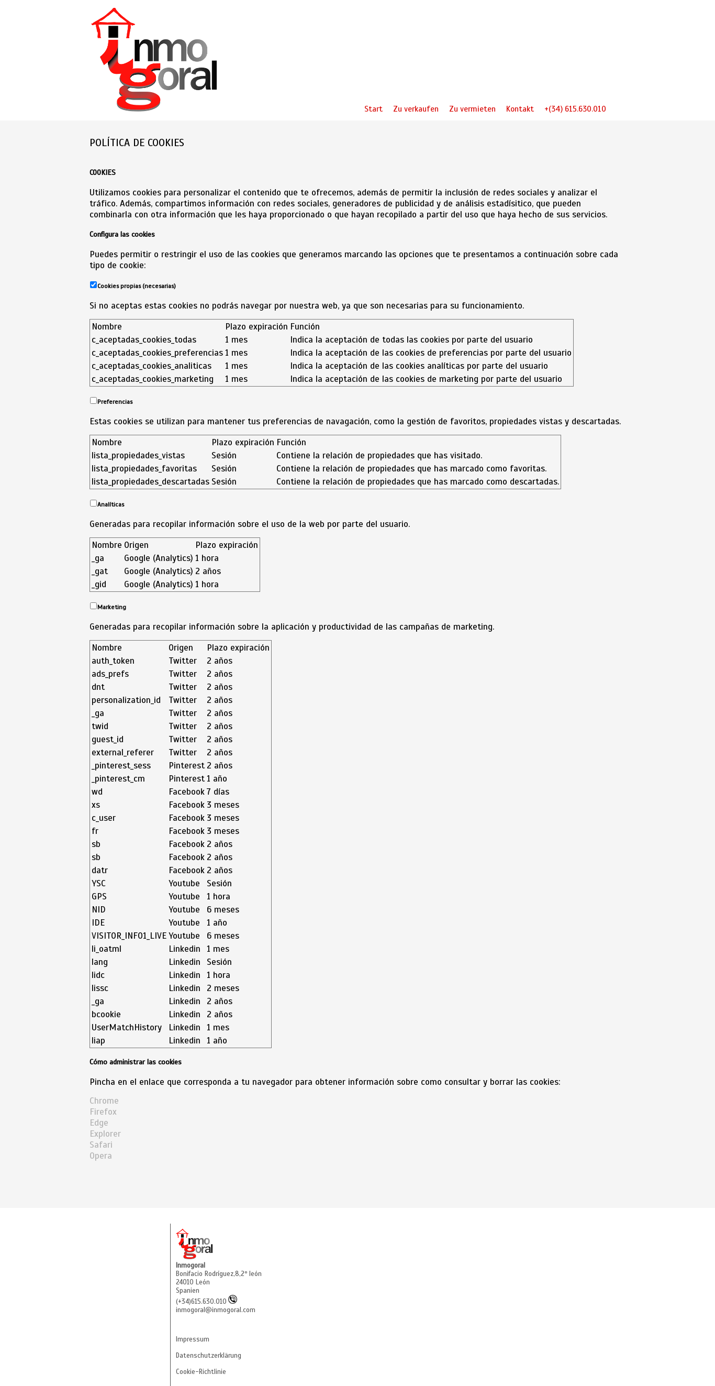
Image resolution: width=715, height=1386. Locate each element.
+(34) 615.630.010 (575, 109)
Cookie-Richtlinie (201, 1372)
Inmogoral (190, 1265)
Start (373, 109)
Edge (99, 1122)
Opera (101, 1155)
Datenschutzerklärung (208, 1355)
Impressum (192, 1339)
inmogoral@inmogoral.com (215, 1310)
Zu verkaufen (416, 109)
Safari (101, 1144)
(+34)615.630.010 (206, 1301)
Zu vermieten (472, 109)
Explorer (105, 1133)
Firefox (103, 1111)
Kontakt (520, 109)
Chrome (104, 1100)
